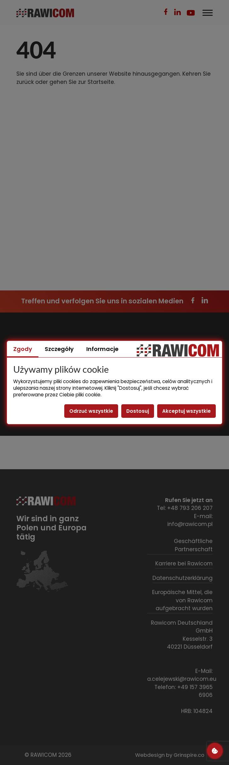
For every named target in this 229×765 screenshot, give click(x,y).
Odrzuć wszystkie (91, 411)
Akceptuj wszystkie (186, 411)
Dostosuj (137, 411)
